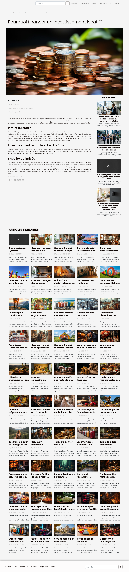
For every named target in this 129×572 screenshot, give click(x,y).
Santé (94, 3)
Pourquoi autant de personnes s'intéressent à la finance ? (64, 478)
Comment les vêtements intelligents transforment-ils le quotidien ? (109, 148)
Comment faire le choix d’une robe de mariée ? (63, 412)
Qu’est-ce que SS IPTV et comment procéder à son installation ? (40, 542)
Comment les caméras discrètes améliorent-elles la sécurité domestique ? (108, 206)
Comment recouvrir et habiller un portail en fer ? (86, 478)
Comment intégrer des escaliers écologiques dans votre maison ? (41, 252)
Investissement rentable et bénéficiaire (21, 108)
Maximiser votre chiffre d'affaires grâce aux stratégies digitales (108, 119)
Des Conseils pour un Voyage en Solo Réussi (18, 444)
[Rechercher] (50, 3)
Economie (74, 3)
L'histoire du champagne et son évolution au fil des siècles (19, 381)
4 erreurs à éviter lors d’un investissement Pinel (63, 445)
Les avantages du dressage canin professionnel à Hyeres (109, 413)
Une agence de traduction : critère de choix (41, 509)
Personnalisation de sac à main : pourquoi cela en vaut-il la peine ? (40, 478)
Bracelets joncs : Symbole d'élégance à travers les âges (108, 176)
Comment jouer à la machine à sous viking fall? (109, 509)
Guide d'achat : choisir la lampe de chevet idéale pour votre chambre (64, 284)
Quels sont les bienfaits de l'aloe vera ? (63, 509)
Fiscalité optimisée (15, 112)
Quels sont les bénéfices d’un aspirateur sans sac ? (17, 542)
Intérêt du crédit (14, 104)
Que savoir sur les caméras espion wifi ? (18, 477)
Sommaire (14, 100)
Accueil (8, 13)
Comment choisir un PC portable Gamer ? (40, 412)
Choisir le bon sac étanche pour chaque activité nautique (63, 316)
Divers (117, 3)
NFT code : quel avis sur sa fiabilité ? (87, 509)
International (85, 3)
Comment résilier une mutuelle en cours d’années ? (63, 380)
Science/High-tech (105, 3)
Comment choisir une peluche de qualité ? (18, 509)
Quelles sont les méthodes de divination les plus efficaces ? (109, 478)
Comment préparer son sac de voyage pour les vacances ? (19, 413)
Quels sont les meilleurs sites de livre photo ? (109, 380)
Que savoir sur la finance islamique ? (86, 380)
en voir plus (31, 134)
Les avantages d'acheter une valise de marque (86, 444)
